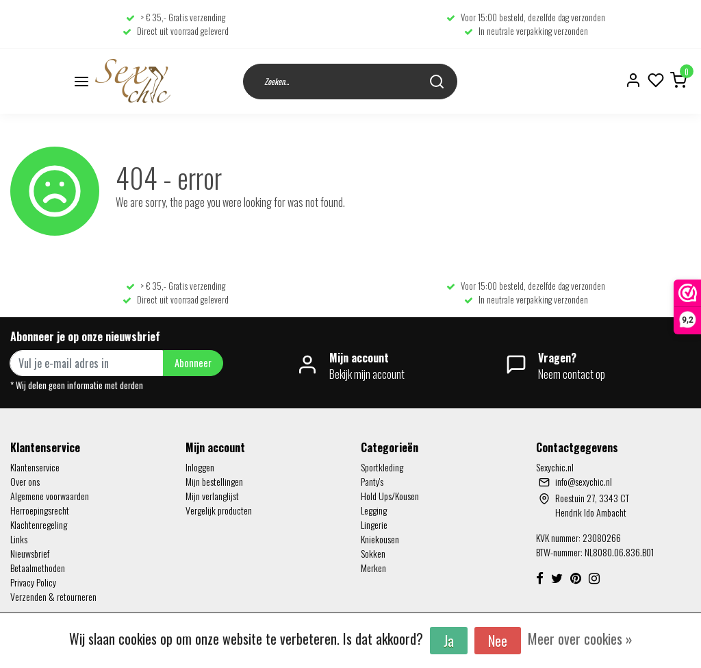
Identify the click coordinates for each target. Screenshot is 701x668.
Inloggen (200, 467)
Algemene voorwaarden (49, 495)
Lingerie (374, 524)
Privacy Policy (33, 582)
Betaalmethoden (37, 567)
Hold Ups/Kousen (390, 495)
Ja (449, 640)
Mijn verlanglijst (212, 495)
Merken (373, 567)
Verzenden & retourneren (53, 596)
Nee (497, 640)
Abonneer (193, 363)
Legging (374, 510)
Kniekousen (380, 539)
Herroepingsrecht (39, 510)
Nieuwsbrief (29, 553)
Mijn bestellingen (214, 481)
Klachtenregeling (38, 524)
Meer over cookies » (580, 638)
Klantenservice (35, 467)
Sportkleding (382, 467)
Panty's (372, 481)
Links (18, 539)
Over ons (25, 481)
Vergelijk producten (219, 510)
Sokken (373, 553)
